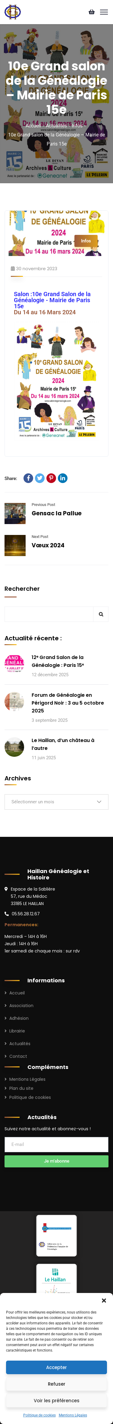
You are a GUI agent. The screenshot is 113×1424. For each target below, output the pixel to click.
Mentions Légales (73, 1415)
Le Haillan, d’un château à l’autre (63, 744)
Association (21, 1006)
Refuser (56, 1384)
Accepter (56, 1367)
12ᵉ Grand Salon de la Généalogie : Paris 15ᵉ (58, 661)
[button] (104, 1301)
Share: (11, 478)
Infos (77, 126)
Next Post (40, 536)
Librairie (17, 1031)
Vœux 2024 (48, 545)
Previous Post (43, 504)
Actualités (56, 126)
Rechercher (22, 588)
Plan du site (21, 1088)
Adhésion (19, 1018)
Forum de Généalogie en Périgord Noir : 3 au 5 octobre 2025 (68, 703)
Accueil (33, 126)
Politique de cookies (39, 1415)
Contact (18, 1056)
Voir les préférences (57, 1400)
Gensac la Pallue (57, 513)
